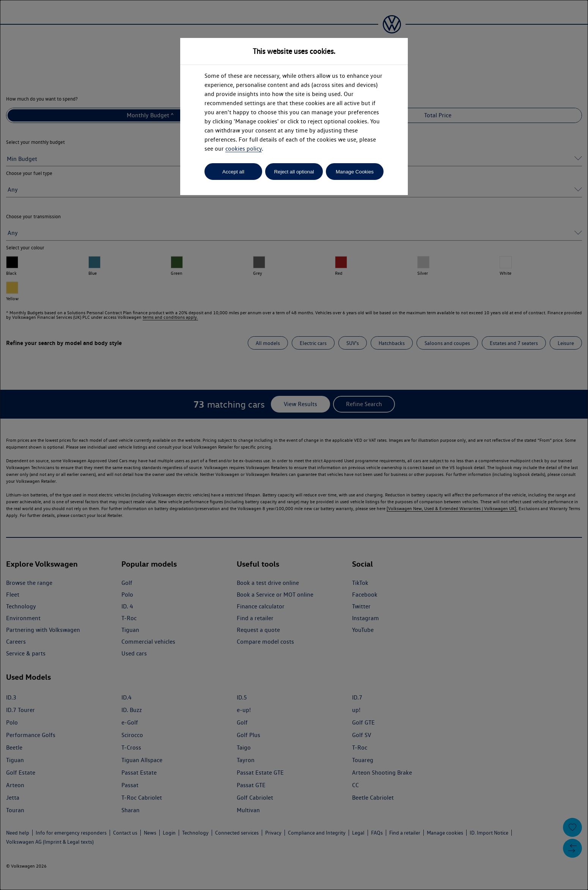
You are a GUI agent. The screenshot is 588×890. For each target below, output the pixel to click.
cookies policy (243, 148)
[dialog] (294, 445)
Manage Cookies (355, 172)
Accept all (233, 172)
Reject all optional (294, 172)
